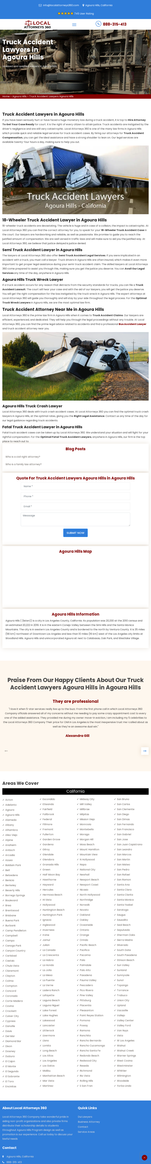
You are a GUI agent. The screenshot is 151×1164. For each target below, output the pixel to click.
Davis (8, 1031)
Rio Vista (85, 1076)
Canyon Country (15, 950)
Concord (10, 991)
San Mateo (123, 864)
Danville (10, 1026)
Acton (9, 800)
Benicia (9, 880)
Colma (9, 981)
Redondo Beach (89, 1055)
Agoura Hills (19, 96)
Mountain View (89, 854)
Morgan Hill (86, 839)
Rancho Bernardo (90, 1040)
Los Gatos (49, 1066)
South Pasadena (127, 955)
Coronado (11, 996)
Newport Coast (89, 884)
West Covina (124, 1060)
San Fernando (125, 824)
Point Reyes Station (91, 1015)
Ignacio (47, 920)
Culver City (12, 1016)
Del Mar (10, 1036)
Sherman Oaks (126, 935)
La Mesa (47, 975)
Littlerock (48, 1030)
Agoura (9, 810)
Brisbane (10, 915)
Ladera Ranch (51, 990)
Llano (46, 1040)
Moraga (84, 834)
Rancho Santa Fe (90, 1050)
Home (6, 96)
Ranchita (85, 1035)
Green (46, 869)
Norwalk (85, 905)
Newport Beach (89, 879)
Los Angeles (50, 1060)
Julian (46, 945)
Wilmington (124, 1076)
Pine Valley (86, 995)
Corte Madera (14, 1001)
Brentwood (12, 910)
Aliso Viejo (11, 835)
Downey (10, 1051)
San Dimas (123, 819)
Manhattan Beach (54, 1076)
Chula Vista (12, 966)
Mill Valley (86, 804)
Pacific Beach (88, 945)
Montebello (87, 829)
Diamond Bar (13, 1041)
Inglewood (49, 925)
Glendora (48, 859)
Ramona (85, 1030)
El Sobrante (12, 1076)
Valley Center (125, 1020)
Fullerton (48, 834)
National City (87, 869)
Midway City (87, 799)
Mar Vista (48, 1081)
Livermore (49, 1035)
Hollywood (49, 905)
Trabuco (122, 995)
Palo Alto (85, 970)
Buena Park (12, 920)
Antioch (10, 850)
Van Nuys (122, 1030)
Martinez (48, 1086)
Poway (84, 1025)
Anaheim (10, 845)
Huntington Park (52, 915)
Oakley (84, 920)
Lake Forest (50, 1010)
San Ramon (124, 879)
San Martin (123, 859)
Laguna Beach (51, 1000)
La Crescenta (51, 955)
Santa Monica (125, 900)
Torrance (122, 990)
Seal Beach (124, 925)
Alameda (10, 820)
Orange (84, 935)
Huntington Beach (54, 910)
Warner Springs (126, 1055)
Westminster (125, 1066)
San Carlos (123, 804)
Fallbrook (48, 814)
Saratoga (122, 910)
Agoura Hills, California (98, 5)
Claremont (12, 971)
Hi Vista (47, 900)
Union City (123, 1000)
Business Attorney (89, 1122)
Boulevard (11, 900)
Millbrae (85, 809)
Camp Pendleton (15, 930)
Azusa (9, 860)
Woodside (123, 1081)
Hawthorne (49, 879)
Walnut (121, 1045)
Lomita (47, 1045)
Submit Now (75, 533)
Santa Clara (124, 890)
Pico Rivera (86, 990)
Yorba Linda (124, 1086)
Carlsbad (11, 956)
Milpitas (84, 814)
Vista (120, 1035)
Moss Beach (87, 844)
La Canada (49, 950)
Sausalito (122, 920)
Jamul (46, 940)
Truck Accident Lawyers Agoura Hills (51, 96)
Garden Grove (51, 839)
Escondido (49, 799)
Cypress (10, 1021)
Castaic (10, 961)
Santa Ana (123, 884)
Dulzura (10, 1056)
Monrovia (85, 824)
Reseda (84, 1066)
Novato (84, 910)
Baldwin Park (13, 865)
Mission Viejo (87, 819)
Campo (10, 940)
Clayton (10, 976)
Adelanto (11, 805)
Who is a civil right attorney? (22, 457)
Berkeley (10, 885)
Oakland (85, 915)
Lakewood (49, 1020)
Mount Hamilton (89, 849)
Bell (7, 870)
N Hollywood (87, 859)
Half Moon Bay (51, 874)
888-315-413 (114, 24)
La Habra (48, 960)
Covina (9, 1006)
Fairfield (47, 809)
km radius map (75, 579)
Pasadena (86, 975)
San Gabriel (124, 834)
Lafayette (48, 995)
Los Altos (48, 1055)
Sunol (120, 980)
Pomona (85, 1020)
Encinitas (10, 1086)
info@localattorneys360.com (61, 5)
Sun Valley (123, 965)
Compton (11, 986)
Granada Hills (51, 864)
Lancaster (49, 1025)
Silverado (122, 945)
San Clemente (125, 809)
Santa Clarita (125, 895)
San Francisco (125, 829)
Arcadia (10, 855)
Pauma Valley (88, 980)
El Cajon (10, 1061)
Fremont (48, 829)
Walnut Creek (125, 1050)
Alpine (9, 840)
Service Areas (86, 1132)
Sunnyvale (123, 975)
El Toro (9, 1081)
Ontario (84, 930)
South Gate (124, 950)
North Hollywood (90, 895)
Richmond (86, 1071)
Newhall (84, 874)
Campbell (11, 935)
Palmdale (85, 965)
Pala (82, 960)
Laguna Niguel (51, 1005)
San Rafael (123, 874)
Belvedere (11, 875)
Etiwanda (48, 804)
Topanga (122, 985)
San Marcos (124, 854)
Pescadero (86, 985)
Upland (121, 1005)
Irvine (46, 935)
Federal (47, 819)
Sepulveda (123, 930)
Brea (8, 905)
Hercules (48, 890)
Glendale (48, 854)
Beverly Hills (12, 890)
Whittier (122, 1071)
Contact (83, 1127)
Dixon (8, 1046)
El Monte (10, 1066)
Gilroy (46, 849)
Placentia (85, 1005)
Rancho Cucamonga (92, 1045)
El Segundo (12, 1071)
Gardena (48, 844)
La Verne (48, 985)
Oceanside (86, 925)
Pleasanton (87, 1010)
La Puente (49, 980)
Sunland (122, 970)
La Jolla (47, 970)
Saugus (121, 915)
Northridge (86, 900)
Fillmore (47, 824)
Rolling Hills (86, 1081)
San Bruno (123, 799)
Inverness (48, 930)
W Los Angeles (125, 1040)
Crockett (11, 1011)
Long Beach (50, 1050)
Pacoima (85, 955)
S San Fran (86, 1086)
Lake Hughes (50, 1015)
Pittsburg (85, 1000)
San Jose (122, 839)
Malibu (46, 1071)
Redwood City (88, 1060)
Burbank (10, 925)
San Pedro (123, 869)
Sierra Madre (125, 940)
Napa (83, 864)
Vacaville (122, 1010)
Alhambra (11, 830)
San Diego (123, 814)
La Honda (48, 965)
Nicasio (84, 890)
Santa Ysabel (125, 905)
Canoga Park (13, 945)
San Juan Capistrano (129, 844)
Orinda (84, 940)
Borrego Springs (15, 895)
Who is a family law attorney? (23, 464)
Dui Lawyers (85, 1117)
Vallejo (121, 1015)
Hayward (48, 884)
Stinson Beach (125, 960)
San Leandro (124, 849)
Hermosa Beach (52, 895)
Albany (9, 825)
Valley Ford (124, 1025)
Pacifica (84, 950)
